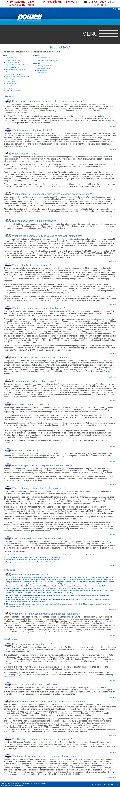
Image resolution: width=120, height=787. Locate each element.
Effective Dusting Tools (13, 60)
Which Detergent (11, 72)
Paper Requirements (12, 79)
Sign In (116, 9)
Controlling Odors (11, 83)
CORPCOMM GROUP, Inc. (110, 784)
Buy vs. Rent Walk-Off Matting (15, 69)
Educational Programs (13, 90)
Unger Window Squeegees (14, 86)
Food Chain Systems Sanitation (47, 60)
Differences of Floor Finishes (15, 74)
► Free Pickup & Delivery (60, 1)
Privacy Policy (19, 785)
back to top (112, 126)
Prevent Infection (42, 70)
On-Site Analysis (42, 73)
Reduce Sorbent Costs (44, 58)
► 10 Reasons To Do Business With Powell (20, 3)
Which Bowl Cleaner (12, 81)
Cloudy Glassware (11, 58)
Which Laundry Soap (43, 68)
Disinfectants (10, 88)
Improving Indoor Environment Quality (17, 76)
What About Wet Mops (13, 62)
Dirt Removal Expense (13, 67)
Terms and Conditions (7, 785)
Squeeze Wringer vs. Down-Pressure (17, 65)
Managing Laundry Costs (44, 66)
